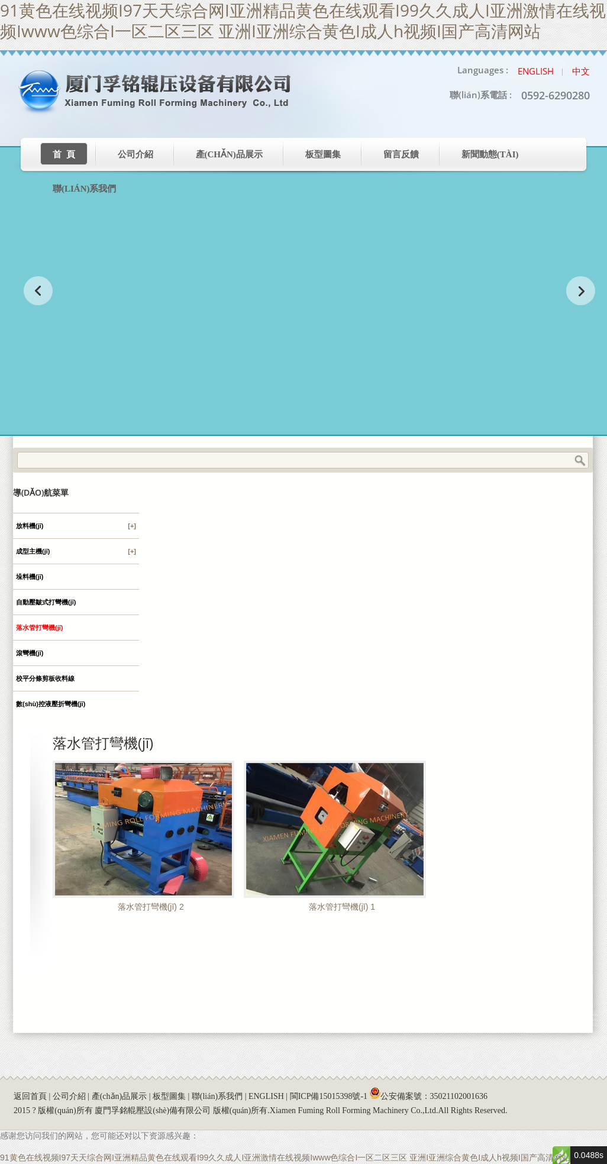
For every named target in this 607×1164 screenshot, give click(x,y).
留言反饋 (401, 154)
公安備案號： (428, 1096)
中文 (581, 71)
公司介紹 (135, 154)
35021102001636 (458, 1096)
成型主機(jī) (76, 551)
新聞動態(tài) (490, 154)
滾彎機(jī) (29, 653)
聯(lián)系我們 (85, 188)
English (536, 71)
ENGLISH (266, 1096)
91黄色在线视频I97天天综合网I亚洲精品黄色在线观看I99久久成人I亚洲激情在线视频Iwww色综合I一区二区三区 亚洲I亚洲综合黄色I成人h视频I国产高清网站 (285, 1157)
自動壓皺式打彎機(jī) (46, 602)
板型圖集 (323, 154)
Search (580, 460)
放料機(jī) (76, 525)
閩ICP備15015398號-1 (328, 1096)
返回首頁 (30, 1096)
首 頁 (64, 154)
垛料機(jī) (29, 576)
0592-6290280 (555, 95)
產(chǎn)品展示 (229, 154)
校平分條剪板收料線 (45, 678)
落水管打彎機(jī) (39, 627)
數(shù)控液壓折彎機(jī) (50, 703)
